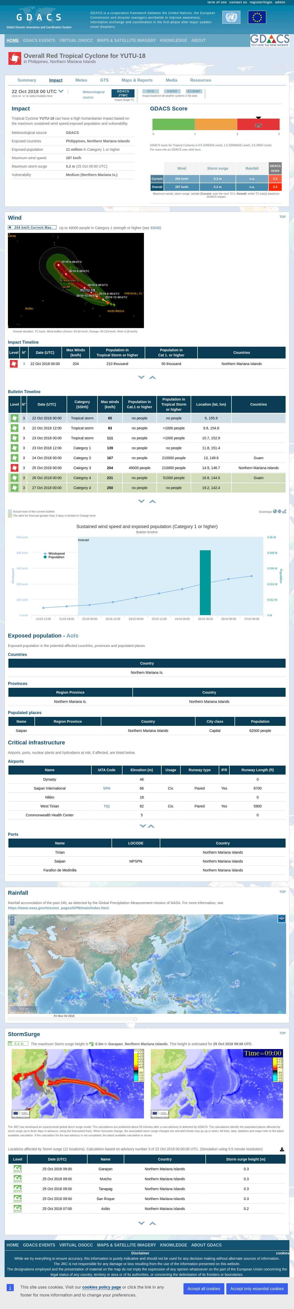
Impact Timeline (23, 342)
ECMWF (194, 91)
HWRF (172, 91)
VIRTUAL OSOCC (76, 40)
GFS (150, 91)
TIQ (106, 806)
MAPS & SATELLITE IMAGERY (126, 40)
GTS (104, 80)
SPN (107, 788)
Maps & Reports (137, 80)
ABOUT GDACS (206, 1241)
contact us (238, 2)
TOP (282, 217)
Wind (181, 168)
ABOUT (198, 40)
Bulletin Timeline (24, 392)
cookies (282, 1249)
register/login (261, 2)
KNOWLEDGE (173, 40)
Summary (27, 80)
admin (280, 2)
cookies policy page (101, 1287)
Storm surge (217, 168)
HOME (13, 40)
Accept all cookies (204, 1289)
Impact (56, 80)
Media (171, 80)
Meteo (81, 80)
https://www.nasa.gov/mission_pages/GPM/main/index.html (58, 904)
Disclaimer (140, 1249)
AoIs (72, 635)
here (198, 149)
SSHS (155, 228)
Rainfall (252, 168)
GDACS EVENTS (39, 40)
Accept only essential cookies (257, 1289)
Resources (200, 80)
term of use (217, 2)
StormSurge (24, 1030)
